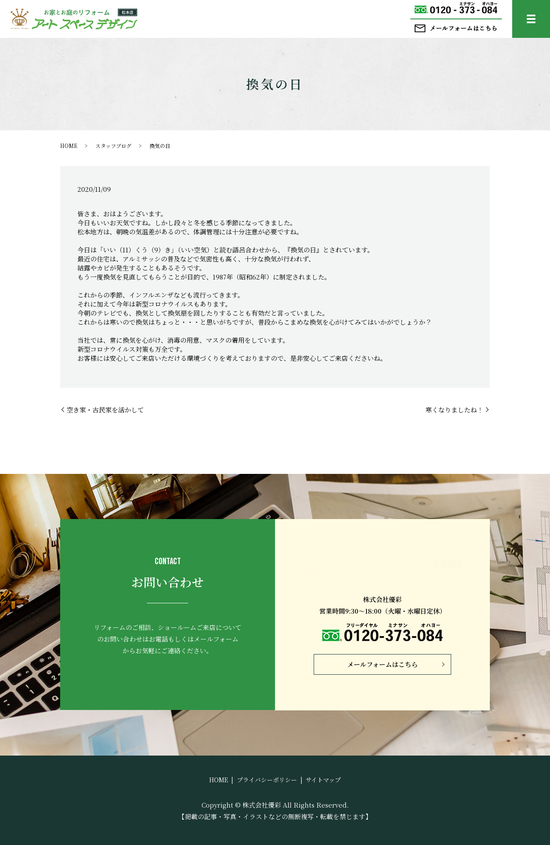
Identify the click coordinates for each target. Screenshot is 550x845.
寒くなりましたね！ (454, 409)
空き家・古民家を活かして (105, 409)
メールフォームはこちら (382, 664)
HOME (68, 145)
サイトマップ (323, 779)
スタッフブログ (113, 145)
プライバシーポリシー (267, 779)
